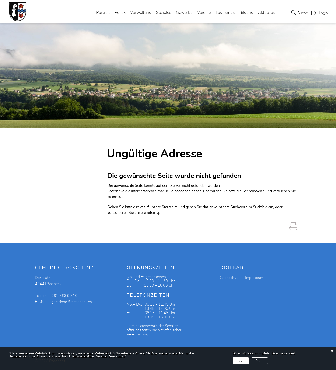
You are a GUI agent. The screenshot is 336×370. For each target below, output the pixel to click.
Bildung (246, 13)
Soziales (163, 13)
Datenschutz (229, 278)
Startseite (170, 207)
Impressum (254, 278)
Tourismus (225, 13)
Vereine (204, 13)
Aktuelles (266, 13)
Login (323, 13)
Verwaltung (140, 13)
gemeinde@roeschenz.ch (71, 302)
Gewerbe (184, 13)
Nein (259, 361)
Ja (240, 361)
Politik (120, 13)
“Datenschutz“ (117, 356)
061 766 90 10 (64, 296)
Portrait (103, 13)
